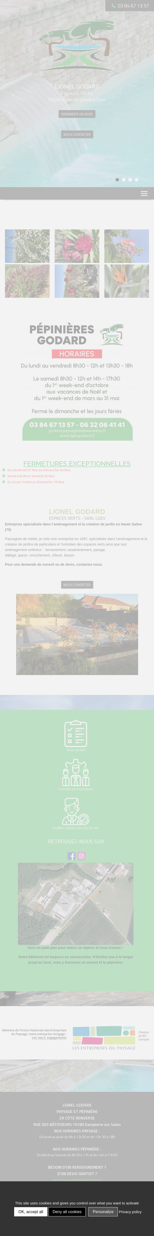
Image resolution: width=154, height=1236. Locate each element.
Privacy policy (130, 1212)
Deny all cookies (67, 1212)
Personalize (103, 1212)
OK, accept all (30, 1212)
